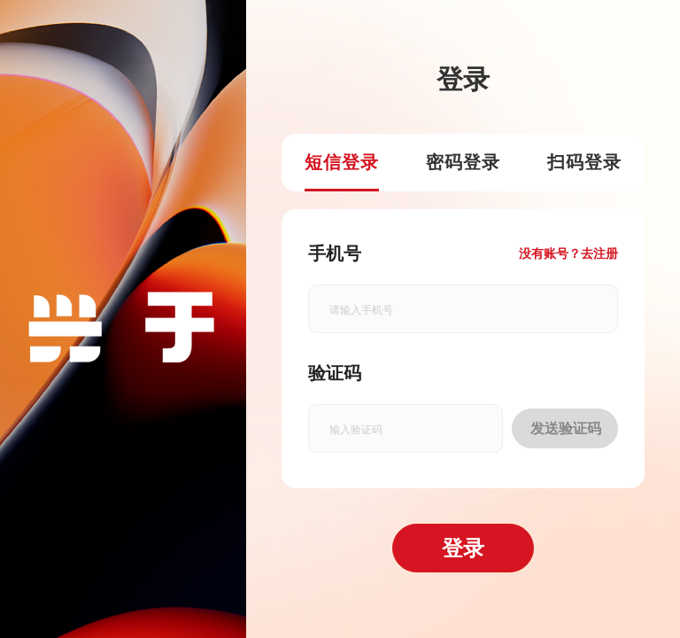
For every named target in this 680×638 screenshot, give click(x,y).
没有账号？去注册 (568, 253)
